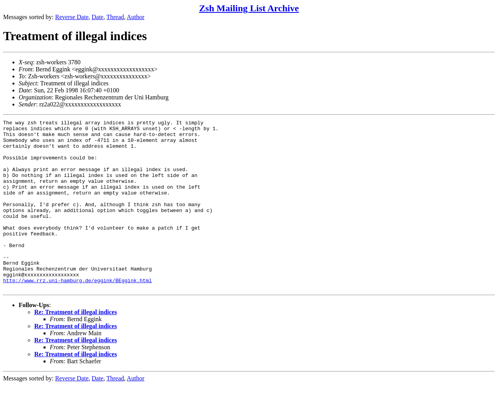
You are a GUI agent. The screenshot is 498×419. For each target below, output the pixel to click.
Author (135, 17)
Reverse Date (72, 17)
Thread (115, 17)
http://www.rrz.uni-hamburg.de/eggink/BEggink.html (77, 312)
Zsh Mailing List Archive (249, 8)
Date (97, 17)
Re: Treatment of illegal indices (75, 346)
